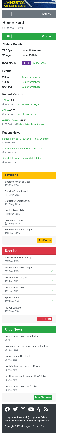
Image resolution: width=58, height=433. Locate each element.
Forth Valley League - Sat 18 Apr (22, 368)
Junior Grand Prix (29, 212)
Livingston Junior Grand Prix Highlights (26, 348)
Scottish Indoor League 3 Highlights (21, 158)
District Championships (29, 193)
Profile (46, 36)
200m (5, 100)
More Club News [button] (43, 397)
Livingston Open (29, 222)
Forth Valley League (29, 279)
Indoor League (29, 309)
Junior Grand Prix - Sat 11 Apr (21, 388)
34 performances (31, 82)
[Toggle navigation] (8, 14)
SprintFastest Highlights (18, 358)
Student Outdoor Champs (29, 259)
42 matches (34, 63)
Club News (14, 329)
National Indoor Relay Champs (30, 124)
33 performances (31, 86)
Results (11, 251)
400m (5, 110)
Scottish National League (28, 104)
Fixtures (11, 175)
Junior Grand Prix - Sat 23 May (21, 338)
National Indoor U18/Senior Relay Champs (25, 138)
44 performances (31, 77)
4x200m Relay (10, 120)
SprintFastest (29, 299)
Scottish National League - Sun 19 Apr (26, 378)
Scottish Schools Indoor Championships (24, 148)
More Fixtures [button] (44, 240)
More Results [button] (44, 319)
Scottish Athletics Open (29, 183)
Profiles (45, 14)
